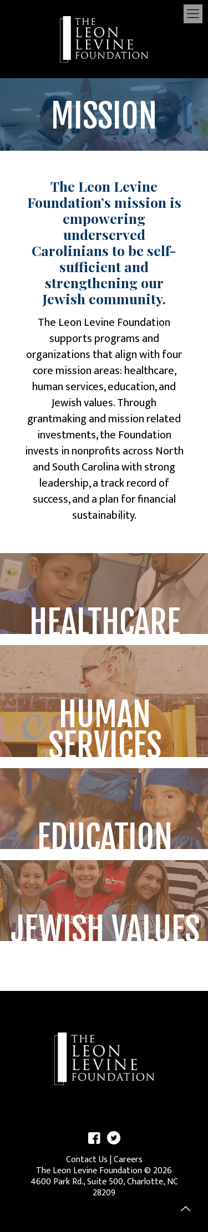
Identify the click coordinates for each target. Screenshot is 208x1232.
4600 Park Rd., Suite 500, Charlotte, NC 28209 (104, 1187)
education (131, 386)
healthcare (149, 370)
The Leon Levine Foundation (104, 322)
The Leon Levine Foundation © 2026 (104, 1170)
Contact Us (87, 1159)
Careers (128, 1159)
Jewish (67, 402)
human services (68, 386)
